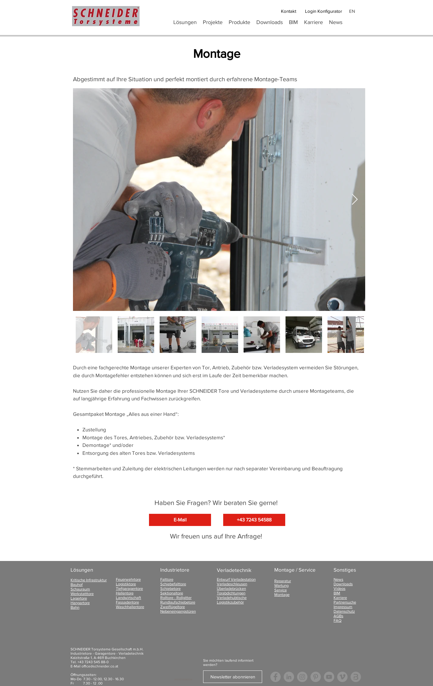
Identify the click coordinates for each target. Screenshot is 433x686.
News (338, 579)
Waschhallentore (130, 606)
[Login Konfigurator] (323, 11)
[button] (239, 22)
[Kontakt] (288, 11)
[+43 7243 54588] (254, 520)
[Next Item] (354, 200)
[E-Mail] (180, 520)
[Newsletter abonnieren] (232, 676)
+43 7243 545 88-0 (93, 662)
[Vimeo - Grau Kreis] (342, 677)
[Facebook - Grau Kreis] (275, 677)
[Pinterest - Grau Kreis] (315, 677)
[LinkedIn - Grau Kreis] (289, 677)
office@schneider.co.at (99, 666)
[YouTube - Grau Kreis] (329, 677)
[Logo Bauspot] (356, 677)
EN (352, 11)
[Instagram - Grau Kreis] (302, 677)
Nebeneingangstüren (178, 611)
